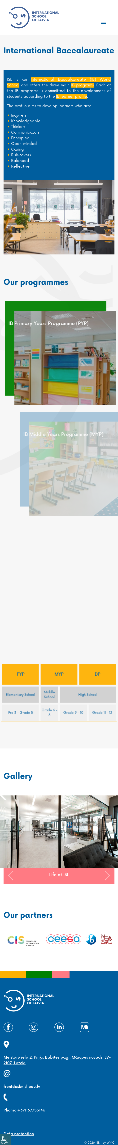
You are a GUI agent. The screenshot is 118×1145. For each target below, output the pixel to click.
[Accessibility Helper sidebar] (5, 1139)
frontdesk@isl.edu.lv (22, 1087)
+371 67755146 (31, 1110)
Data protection (19, 1134)
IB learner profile (71, 96)
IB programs (82, 85)
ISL (98, 1143)
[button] (11, 876)
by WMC (108, 1143)
